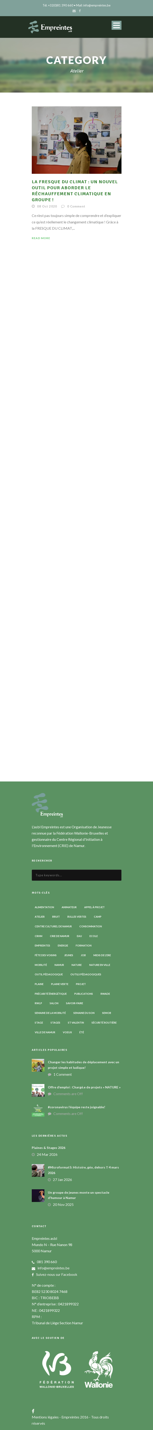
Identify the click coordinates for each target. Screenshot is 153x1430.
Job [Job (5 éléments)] (83, 955)
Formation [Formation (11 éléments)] (84, 945)
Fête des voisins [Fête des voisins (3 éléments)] (46, 955)
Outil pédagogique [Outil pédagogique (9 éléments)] (49, 974)
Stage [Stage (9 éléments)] (39, 1022)
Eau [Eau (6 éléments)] (79, 935)
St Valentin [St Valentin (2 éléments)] (76, 1022)
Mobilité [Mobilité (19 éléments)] (41, 964)
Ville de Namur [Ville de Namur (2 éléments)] (45, 1032)
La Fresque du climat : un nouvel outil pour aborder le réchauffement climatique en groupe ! (75, 191)
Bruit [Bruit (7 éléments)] (56, 916)
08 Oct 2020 (47, 206)
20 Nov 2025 (63, 1204)
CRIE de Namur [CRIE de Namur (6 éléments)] (59, 935)
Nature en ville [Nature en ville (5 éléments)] (99, 964)
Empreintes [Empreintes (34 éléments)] (42, 945)
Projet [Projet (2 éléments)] (81, 983)
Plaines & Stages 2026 (48, 1148)
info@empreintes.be (53, 1268)
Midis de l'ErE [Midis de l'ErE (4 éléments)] (102, 955)
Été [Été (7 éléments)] (81, 1032)
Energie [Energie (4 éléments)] (63, 945)
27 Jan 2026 (62, 1179)
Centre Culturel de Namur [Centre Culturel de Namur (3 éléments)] (53, 926)
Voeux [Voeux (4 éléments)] (67, 1032)
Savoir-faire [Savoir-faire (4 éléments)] (74, 1003)
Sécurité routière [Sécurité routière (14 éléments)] (104, 1022)
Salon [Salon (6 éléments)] (54, 1003)
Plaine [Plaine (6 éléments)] (39, 983)
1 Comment (62, 1074)
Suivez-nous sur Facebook (56, 1274)
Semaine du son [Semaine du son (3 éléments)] (84, 1012)
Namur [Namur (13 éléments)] (59, 964)
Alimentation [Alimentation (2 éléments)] (44, 907)
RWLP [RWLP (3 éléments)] (38, 1003)
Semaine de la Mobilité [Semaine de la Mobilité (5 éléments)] (50, 1012)
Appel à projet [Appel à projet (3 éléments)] (94, 907)
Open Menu (116, 25)
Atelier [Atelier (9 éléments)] (40, 916)
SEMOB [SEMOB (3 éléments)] (106, 1012)
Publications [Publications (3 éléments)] (83, 993)
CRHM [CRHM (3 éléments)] (38, 935)
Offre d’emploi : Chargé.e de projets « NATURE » (84, 1087)
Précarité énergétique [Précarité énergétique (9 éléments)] (51, 993)
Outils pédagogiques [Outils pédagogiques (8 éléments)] (85, 974)
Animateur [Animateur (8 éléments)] (69, 907)
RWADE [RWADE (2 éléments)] (105, 993)
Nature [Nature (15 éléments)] (77, 964)
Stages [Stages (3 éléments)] (55, 1022)
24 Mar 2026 (47, 1154)
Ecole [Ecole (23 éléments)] (93, 935)
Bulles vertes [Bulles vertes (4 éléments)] (76, 916)
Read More (41, 238)
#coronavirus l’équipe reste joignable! (76, 1107)
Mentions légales (45, 1417)
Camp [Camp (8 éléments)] (97, 916)
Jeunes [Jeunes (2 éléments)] (68, 955)
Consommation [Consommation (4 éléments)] (90, 926)
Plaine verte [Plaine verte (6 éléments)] (59, 983)
